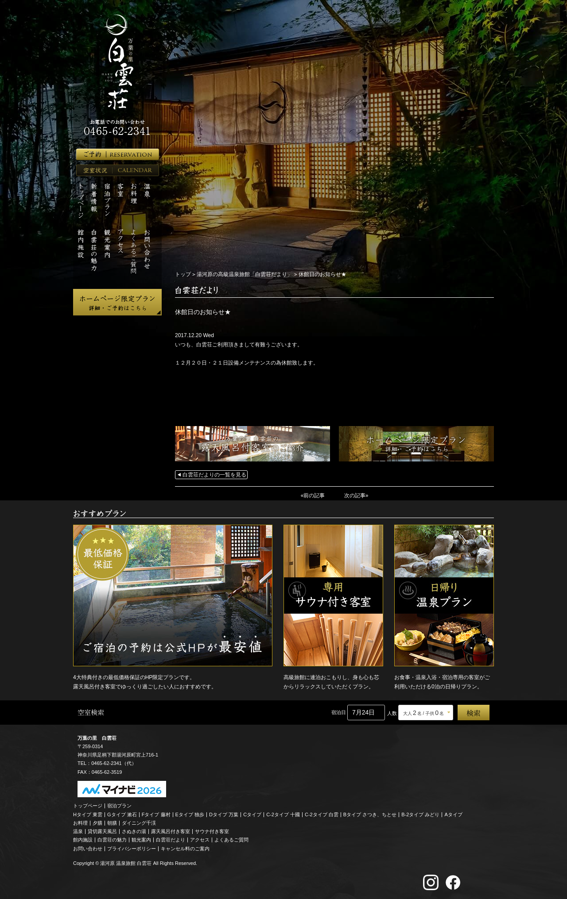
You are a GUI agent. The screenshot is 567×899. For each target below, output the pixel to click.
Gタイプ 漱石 (122, 814)
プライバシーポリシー (131, 848)
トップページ (87, 805)
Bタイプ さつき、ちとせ (369, 814)
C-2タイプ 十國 (283, 814)
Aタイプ (453, 814)
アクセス (200, 839)
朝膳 (112, 823)
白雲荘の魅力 (112, 839)
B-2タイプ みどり (420, 814)
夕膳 (97, 823)
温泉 (78, 831)
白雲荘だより (170, 839)
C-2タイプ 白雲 (321, 814)
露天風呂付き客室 (170, 831)
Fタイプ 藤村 (156, 814)
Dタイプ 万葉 (223, 814)
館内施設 (83, 839)
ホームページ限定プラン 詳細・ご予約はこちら (117, 302)
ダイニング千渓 (139, 823)
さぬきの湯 (134, 831)
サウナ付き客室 (212, 831)
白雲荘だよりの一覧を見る (214, 475)
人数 (392, 713)
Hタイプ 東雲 (87, 814)
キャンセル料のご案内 (185, 848)
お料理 (80, 823)
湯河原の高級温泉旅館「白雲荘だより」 (244, 274)
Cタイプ (252, 814)
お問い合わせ (87, 848)
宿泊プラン (119, 805)
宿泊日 (338, 712)
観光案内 (141, 839)
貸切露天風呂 (102, 831)
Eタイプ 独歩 (189, 814)
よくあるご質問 (231, 839)
